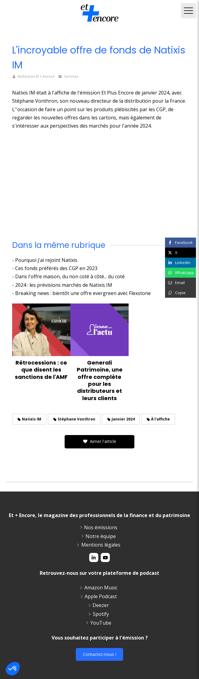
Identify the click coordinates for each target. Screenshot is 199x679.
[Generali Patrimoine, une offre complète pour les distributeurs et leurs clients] (99, 329)
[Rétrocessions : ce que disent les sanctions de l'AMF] (41, 329)
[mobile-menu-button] (188, 10)
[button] (12, 668)
